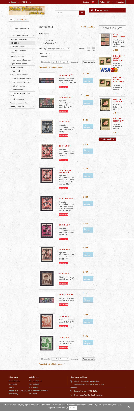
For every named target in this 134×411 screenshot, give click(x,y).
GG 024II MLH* (64, 225)
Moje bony (33, 394)
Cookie (11, 387)
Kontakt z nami (14, 381)
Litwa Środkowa (16, 67)
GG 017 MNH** (64, 146)
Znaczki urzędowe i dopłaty (18, 51)
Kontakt (86, 2)
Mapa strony (13, 394)
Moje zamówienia (35, 381)
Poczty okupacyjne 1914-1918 (20, 94)
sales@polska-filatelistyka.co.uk (91, 395)
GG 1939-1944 (15, 43)
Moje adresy (33, 387)
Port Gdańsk (15, 71)
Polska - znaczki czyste (19, 35)
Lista (93, 49)
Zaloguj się (119, 2)
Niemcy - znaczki (17, 106)
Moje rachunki (34, 384)
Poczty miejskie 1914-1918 (20, 78)
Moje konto (34, 377)
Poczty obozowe (16, 89)
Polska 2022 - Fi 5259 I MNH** (119, 120)
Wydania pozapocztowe (19, 103)
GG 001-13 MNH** (66, 75)
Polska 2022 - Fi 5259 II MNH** (119, 100)
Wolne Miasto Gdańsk (18, 75)
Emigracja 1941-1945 (18, 39)
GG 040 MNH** (64, 273)
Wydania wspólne (17, 56)
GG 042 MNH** (64, 338)
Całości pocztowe (17, 99)
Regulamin (13, 384)
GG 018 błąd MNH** (66, 198)
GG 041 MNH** (64, 316)
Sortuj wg (42, 49)
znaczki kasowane (19, 47)
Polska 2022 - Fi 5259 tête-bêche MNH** (119, 58)
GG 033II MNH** (65, 249)
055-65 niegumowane (119, 35)
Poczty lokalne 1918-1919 (20, 82)
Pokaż (41, 53)
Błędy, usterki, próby (18, 63)
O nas (11, 390)
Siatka (88, 49)
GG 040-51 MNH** (66, 295)
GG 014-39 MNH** (66, 97)
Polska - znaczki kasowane (20, 60)
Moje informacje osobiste (38, 390)
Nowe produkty (112, 28)
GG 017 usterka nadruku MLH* (65, 171)
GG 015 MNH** (64, 122)
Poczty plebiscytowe (18, 86)
